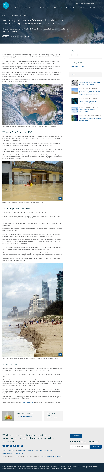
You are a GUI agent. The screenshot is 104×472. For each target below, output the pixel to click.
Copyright (31, 450)
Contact (5, 36)
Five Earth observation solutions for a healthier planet (90, 119)
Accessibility (21, 450)
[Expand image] (32, 104)
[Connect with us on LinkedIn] (11, 446)
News (83, 8)
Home (3, 15)
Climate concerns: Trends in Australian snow (87, 110)
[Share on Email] (28, 36)
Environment (75, 66)
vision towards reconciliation (64, 468)
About (17, 8)
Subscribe (95, 446)
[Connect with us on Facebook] (3, 446)
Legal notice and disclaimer (44, 450)
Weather (74, 55)
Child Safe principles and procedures (50, 456)
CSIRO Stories (14, 15)
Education (71, 8)
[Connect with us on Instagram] (7, 446)
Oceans (83, 66)
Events (92, 8)
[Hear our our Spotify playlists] (14, 446)
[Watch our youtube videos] (22, 446)
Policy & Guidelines (7, 453)
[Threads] (18, 446)
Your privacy (19, 453)
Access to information (8, 450)
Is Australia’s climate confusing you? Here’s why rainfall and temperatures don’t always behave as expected (90, 93)
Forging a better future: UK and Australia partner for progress (88, 102)
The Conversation (27, 402)
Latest (74, 75)
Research (29, 8)
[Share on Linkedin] (25, 36)
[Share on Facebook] (18, 36)
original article (7, 404)
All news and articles (26, 15)
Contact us (76, 436)
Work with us (44, 8)
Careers (58, 8)
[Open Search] (100, 8)
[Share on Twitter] (21, 36)
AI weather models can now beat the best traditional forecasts (89, 83)
